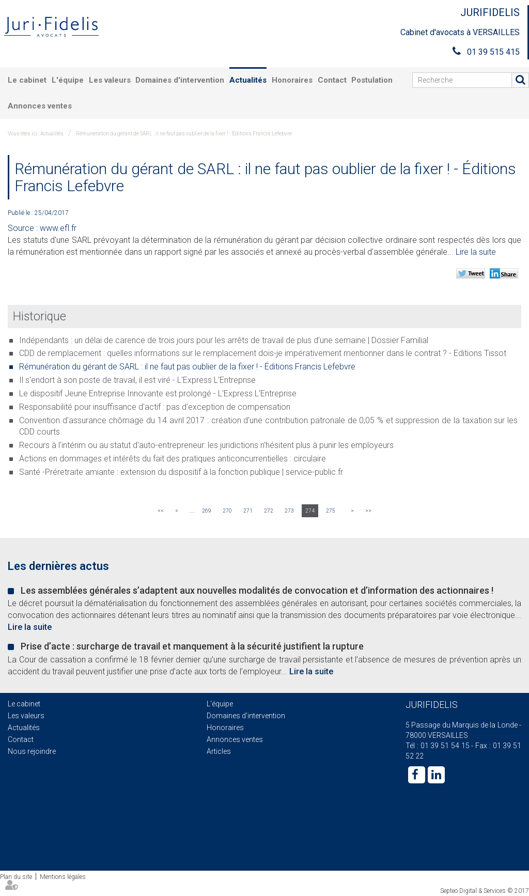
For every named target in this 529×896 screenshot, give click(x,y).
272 (268, 511)
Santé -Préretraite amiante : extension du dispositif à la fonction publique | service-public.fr (181, 472)
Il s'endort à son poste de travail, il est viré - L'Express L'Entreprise (137, 380)
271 (248, 511)
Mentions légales (63, 876)
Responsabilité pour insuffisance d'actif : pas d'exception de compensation (154, 407)
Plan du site (16, 876)
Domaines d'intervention (179, 80)
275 (330, 511)
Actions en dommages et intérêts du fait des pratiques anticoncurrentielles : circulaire (172, 459)
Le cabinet (27, 80)
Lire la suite (476, 252)
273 (289, 511)
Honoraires (292, 80)
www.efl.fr (58, 228)
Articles (219, 751)
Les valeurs (110, 80)
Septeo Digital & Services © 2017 (484, 890)
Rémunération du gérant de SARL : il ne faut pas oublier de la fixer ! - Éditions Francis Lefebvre (184, 133)
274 (310, 511)
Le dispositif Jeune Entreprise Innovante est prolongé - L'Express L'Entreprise (158, 393)
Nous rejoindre (32, 751)
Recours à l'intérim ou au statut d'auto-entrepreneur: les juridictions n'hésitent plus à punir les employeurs (206, 445)
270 (227, 511)
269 (206, 511)
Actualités (248, 80)
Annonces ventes (40, 106)
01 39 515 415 (493, 52)
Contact (332, 80)
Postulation (372, 80)
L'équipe (68, 80)
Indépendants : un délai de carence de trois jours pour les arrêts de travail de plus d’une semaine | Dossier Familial (223, 340)
